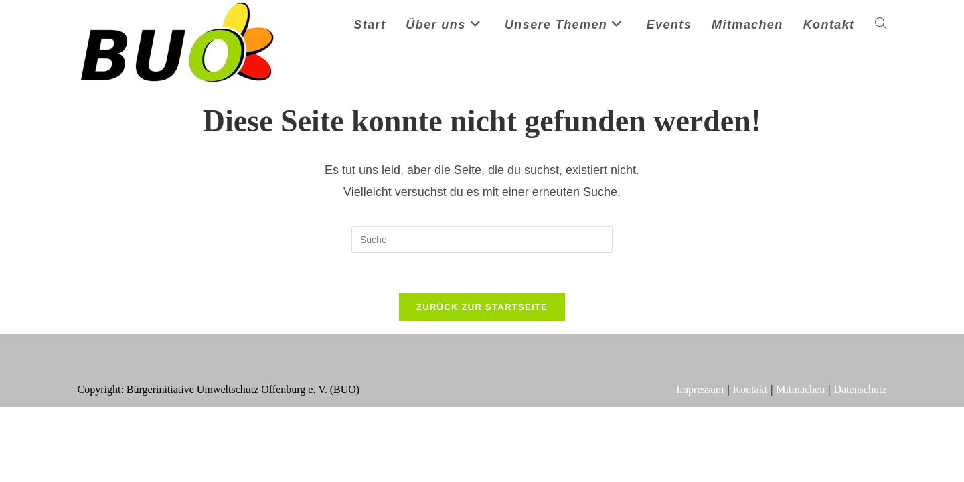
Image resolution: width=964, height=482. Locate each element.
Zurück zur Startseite (482, 307)
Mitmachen (800, 389)
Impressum (700, 389)
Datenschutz (859, 389)
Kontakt (750, 389)
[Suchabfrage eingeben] (482, 239)
